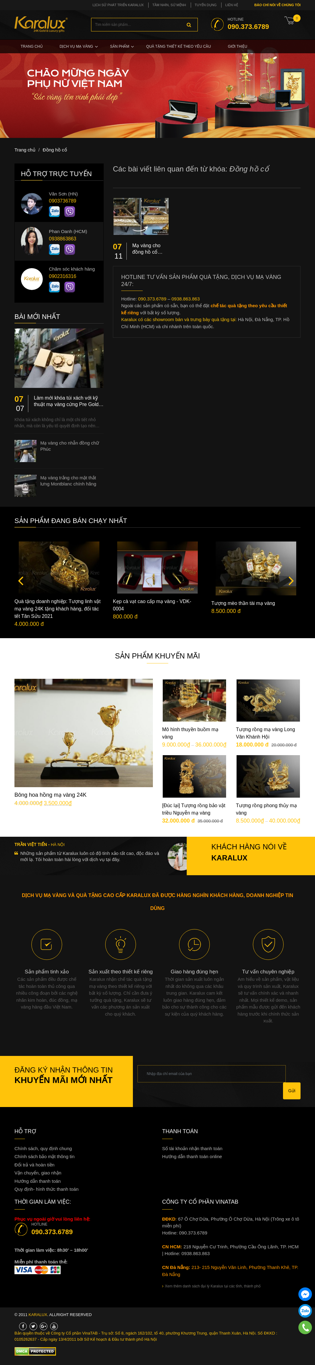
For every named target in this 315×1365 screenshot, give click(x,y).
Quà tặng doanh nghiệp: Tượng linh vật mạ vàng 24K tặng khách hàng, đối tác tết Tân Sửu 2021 (57, 609)
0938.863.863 (185, 298)
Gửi (291, 1090)
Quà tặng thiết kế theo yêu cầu (178, 46)
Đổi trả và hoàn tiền (34, 1164)
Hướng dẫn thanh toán (37, 1181)
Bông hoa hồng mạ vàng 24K (50, 795)
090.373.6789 (152, 298)
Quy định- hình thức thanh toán (46, 1189)
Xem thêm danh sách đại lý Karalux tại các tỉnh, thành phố (211, 1286)
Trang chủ (32, 46)
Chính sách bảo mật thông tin (44, 1156)
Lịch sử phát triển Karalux (118, 5)
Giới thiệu (237, 46)
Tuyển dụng (206, 5)
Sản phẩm (120, 46)
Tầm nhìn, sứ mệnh (169, 5)
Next (291, 580)
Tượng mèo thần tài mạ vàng (243, 603)
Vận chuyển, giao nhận (37, 1172)
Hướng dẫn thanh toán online (192, 1156)
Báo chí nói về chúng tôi (277, 5)
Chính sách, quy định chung (43, 1148)
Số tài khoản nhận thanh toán (192, 1148)
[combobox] (144, 24)
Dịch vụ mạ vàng (76, 46)
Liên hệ (231, 5)
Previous (20, 580)
